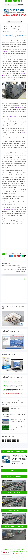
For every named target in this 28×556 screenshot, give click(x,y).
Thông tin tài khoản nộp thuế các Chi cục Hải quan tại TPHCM (17, 427)
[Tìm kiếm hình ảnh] (23, 4)
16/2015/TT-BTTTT (7, 51)
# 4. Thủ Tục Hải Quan (11, 253)
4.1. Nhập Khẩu (21, 31)
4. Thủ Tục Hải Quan (12, 31)
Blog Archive (20, 400)
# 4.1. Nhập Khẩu (21, 253)
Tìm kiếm (20, 4)
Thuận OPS (9, 547)
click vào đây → (16, 461)
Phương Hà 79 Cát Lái (15, 408)
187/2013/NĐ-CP (20, 107)
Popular (8, 400)
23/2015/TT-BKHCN (8, 209)
